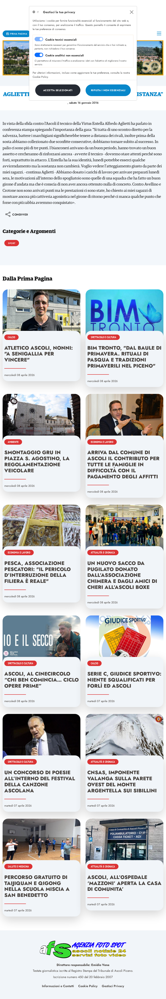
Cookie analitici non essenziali (64, 55)
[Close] (131, 12)
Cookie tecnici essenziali (61, 40)
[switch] (39, 55)
